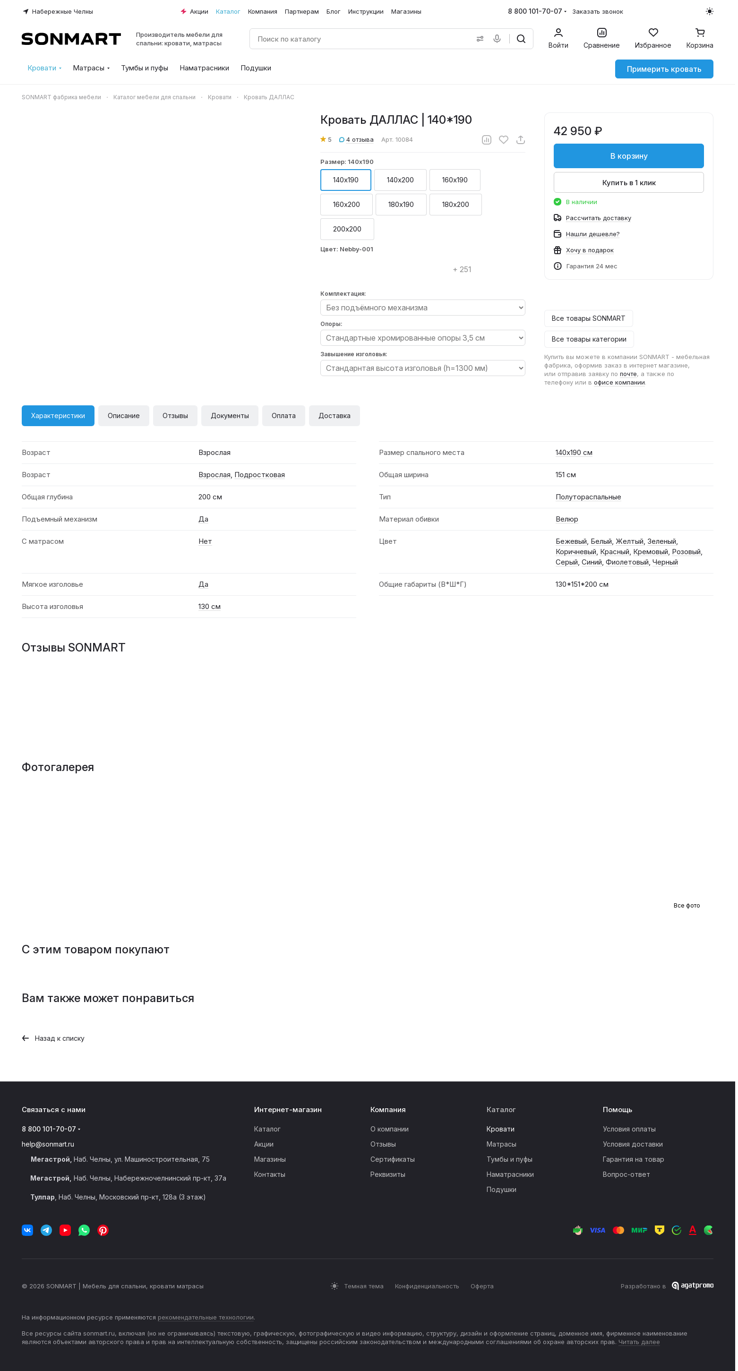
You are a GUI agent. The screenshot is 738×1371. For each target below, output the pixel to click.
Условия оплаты (629, 1129)
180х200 (455, 204)
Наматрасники (510, 1174)
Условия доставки (633, 1144)
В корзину (629, 156)
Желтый (630, 541)
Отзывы (175, 415)
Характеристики (58, 415)
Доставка (334, 415)
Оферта (482, 1286)
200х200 (347, 228)
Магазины (270, 1159)
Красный (614, 551)
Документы (230, 415)
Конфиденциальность (427, 1286)
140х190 (346, 179)
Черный (665, 561)
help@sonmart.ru (48, 1144)
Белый (601, 541)
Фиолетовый (627, 561)
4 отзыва (356, 139)
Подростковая (259, 474)
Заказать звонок (597, 11)
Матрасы (501, 1144)
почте (628, 373)
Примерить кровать (664, 69)
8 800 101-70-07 (535, 11)
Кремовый (650, 551)
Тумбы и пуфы (509, 1159)
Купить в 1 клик (629, 182)
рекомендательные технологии (206, 1317)
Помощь (617, 1109)
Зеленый (661, 541)
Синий (592, 561)
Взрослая (214, 474)
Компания (388, 1109)
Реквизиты (387, 1174)
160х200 (346, 204)
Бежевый (571, 541)
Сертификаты (392, 1159)
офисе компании (619, 382)
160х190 (455, 179)
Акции (264, 1144)
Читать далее (639, 1341)
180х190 (401, 204)
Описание (124, 415)
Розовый (686, 551)
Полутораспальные (588, 496)
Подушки (501, 1189)
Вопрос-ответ (626, 1174)
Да (203, 518)
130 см (209, 606)
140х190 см (574, 452)
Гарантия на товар (633, 1159)
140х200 (400, 179)
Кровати (501, 1129)
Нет (205, 541)
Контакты (269, 1174)
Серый (567, 561)
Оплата (284, 415)
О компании (389, 1129)
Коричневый (576, 551)
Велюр (567, 518)
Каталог (267, 1129)
